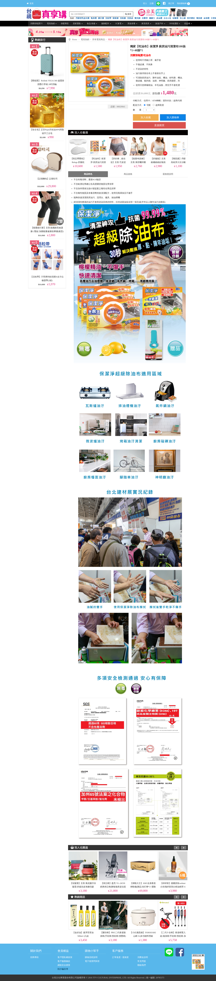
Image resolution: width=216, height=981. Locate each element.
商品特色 (88, 174)
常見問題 (141, 961)
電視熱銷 (52, 23)
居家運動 (78, 23)
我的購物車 (183, 3)
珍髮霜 (175, 18)
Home (74, 39)
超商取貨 (159, 105)
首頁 (30, 3)
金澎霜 (206, 18)
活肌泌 (130, 18)
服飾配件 (106, 23)
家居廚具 (146, 23)
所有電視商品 (98, 39)
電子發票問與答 (92, 961)
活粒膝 (123, 18)
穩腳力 (152, 18)
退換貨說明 (168, 174)
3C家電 (119, 23)
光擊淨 (145, 18)
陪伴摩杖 (191, 18)
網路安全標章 (64, 965)
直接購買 (159, 125)
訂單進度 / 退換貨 (120, 957)
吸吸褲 (116, 18)
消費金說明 (142, 957)
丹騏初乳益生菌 (82, 18)
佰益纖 (188, 23)
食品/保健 (92, 23)
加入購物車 (173, 117)
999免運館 (174, 23)
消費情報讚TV (36, 23)
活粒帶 (108, 18)
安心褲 (183, 18)
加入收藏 (146, 117)
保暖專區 (65, 23)
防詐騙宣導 (63, 969)
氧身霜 (94, 18)
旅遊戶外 (160, 23)
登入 (145, 3)
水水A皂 (167, 18)
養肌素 (199, 18)
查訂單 (171, 3)
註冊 (152, 3)
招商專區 (34, 957)
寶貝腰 (137, 18)
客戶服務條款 (64, 961)
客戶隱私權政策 (65, 957)
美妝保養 (132, 23)
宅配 (149, 105)
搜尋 (128, 14)
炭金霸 (159, 18)
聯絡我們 (141, 965)
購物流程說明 (91, 957)
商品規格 (128, 174)
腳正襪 (101, 18)
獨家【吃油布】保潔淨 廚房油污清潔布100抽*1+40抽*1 (133, 39)
